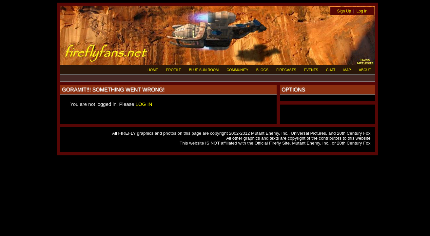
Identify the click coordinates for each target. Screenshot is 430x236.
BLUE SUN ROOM (204, 70)
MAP (347, 70)
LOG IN (144, 104)
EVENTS (311, 70)
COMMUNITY (237, 70)
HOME (152, 70)
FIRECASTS (286, 70)
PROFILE (173, 70)
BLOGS (262, 70)
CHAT (331, 70)
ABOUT (365, 70)
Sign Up (344, 11)
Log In (362, 11)
